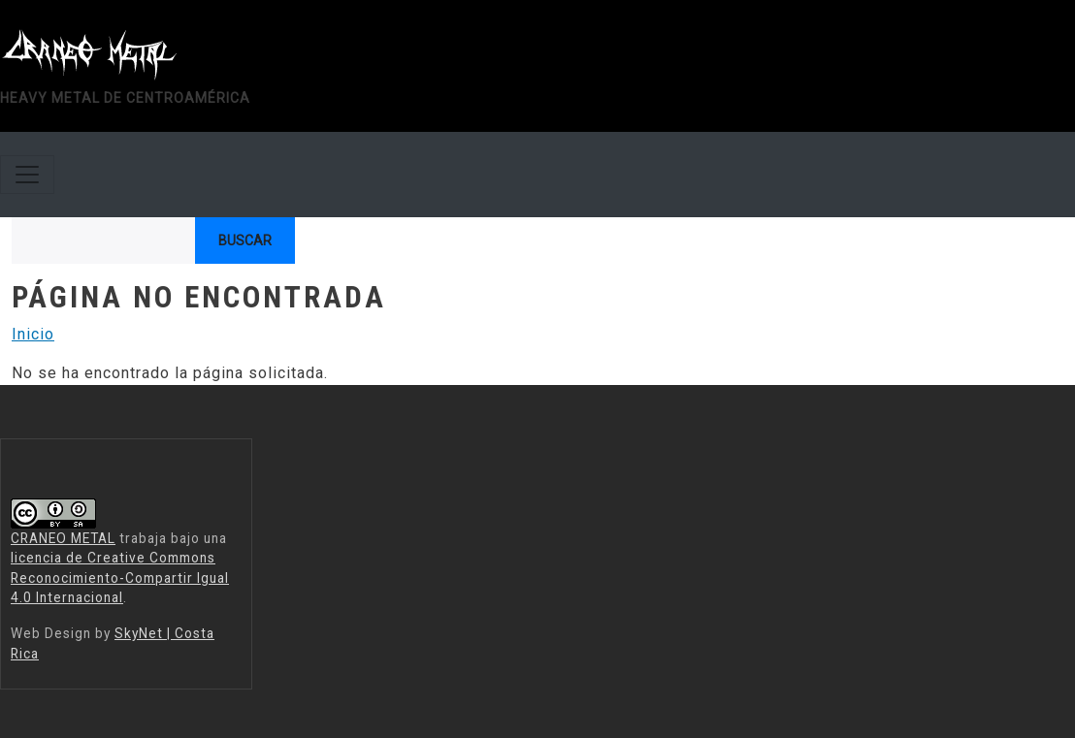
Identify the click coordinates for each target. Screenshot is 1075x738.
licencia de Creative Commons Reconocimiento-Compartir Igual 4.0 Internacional (120, 577)
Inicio (33, 334)
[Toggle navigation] (27, 174)
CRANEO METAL (63, 538)
